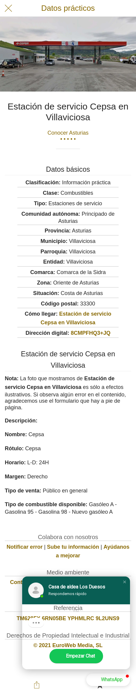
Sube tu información (73, 547)
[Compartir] (36, 685)
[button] (125, 582)
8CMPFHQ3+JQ (91, 333)
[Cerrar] (8, 8)
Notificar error (25, 547)
